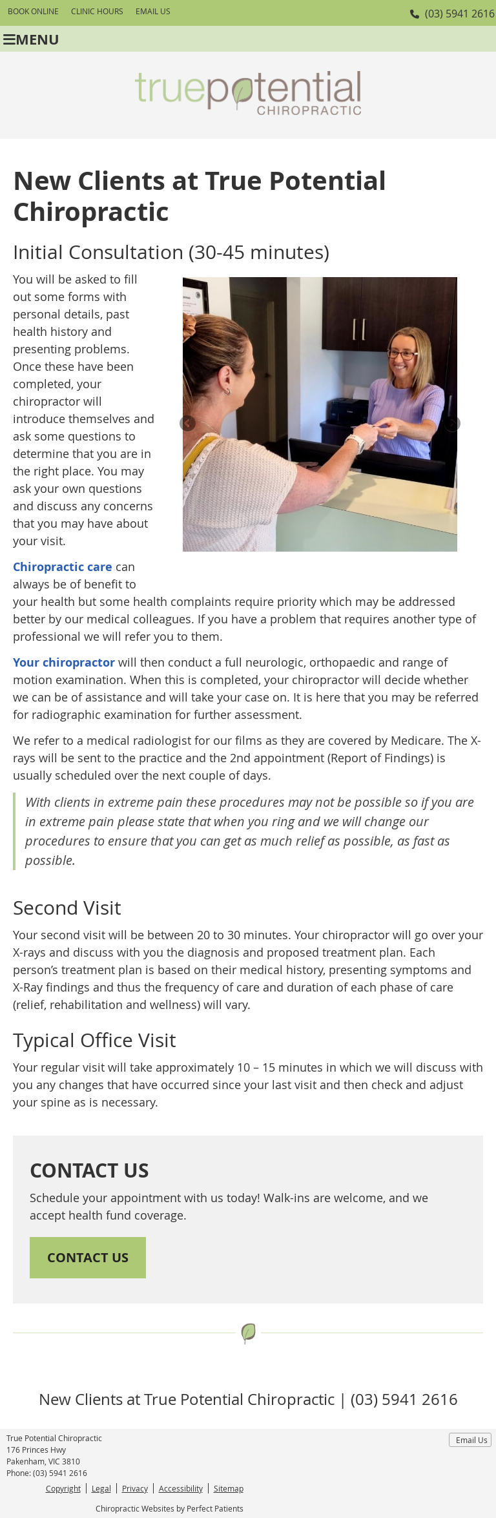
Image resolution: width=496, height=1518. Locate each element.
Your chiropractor (64, 662)
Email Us (153, 11)
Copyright (63, 1488)
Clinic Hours (97, 11)
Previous (188, 424)
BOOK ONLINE (33, 11)
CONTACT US (88, 1257)
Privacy (135, 1488)
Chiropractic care (62, 567)
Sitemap (228, 1488)
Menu (31, 39)
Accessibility (181, 1488)
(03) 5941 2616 (460, 13)
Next (451, 424)
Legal (101, 1488)
